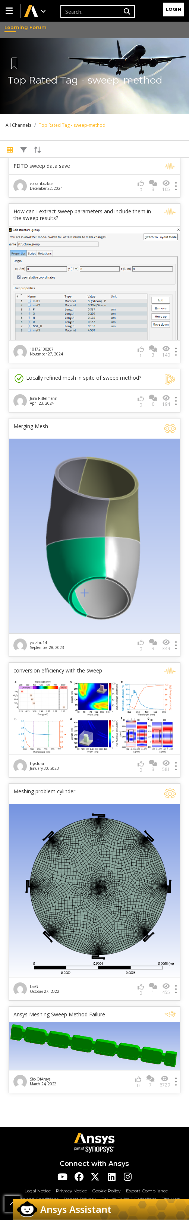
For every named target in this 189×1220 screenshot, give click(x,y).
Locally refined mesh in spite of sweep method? (77, 378)
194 (166, 401)
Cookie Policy (106, 1191)
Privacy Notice (71, 1191)
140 (166, 351)
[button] (10, 11)
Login (174, 9)
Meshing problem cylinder (44, 791)
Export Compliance (147, 1191)
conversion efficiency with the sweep (57, 670)
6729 (165, 1081)
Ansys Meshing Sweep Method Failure (59, 1014)
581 (166, 766)
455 (166, 989)
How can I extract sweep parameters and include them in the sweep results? (82, 215)
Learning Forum (11, 27)
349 (166, 645)
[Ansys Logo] (94, 1142)
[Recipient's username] (91, 11)
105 (166, 186)
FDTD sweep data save (41, 166)
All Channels (18, 125)
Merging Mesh (30, 426)
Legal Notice (38, 1191)
